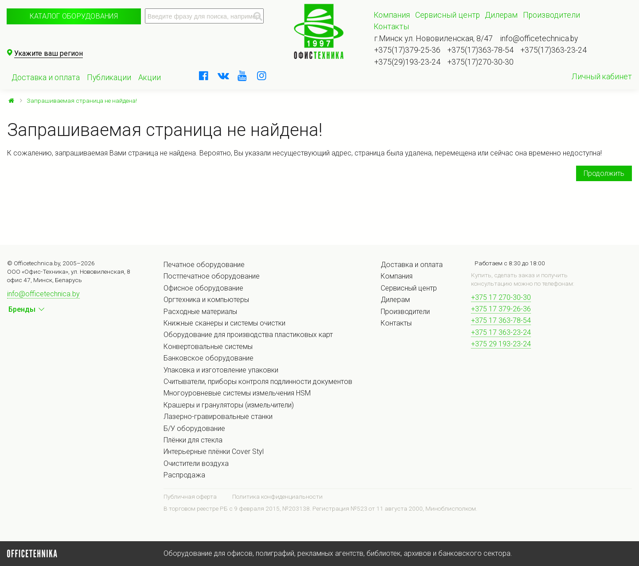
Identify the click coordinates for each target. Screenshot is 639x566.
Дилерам (501, 15)
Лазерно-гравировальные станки (218, 416)
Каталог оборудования (74, 16)
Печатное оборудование (204, 264)
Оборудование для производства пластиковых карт (248, 334)
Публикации (109, 77)
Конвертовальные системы (208, 346)
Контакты (391, 26)
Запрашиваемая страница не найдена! (82, 100)
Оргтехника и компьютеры (206, 299)
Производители (551, 15)
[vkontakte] (222, 76)
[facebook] (203, 76)
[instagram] (261, 76)
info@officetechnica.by (539, 38)
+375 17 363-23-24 (501, 332)
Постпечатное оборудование (212, 276)
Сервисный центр (447, 15)
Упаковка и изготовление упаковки (221, 370)
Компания (392, 15)
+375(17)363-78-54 (481, 50)
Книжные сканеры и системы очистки (224, 323)
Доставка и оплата (46, 77)
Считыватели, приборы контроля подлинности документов (258, 381)
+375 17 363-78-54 (501, 320)
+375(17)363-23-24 (554, 50)
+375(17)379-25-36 (407, 50)
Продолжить (604, 173)
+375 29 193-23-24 (501, 344)
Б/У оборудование (194, 428)
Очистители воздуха (196, 463)
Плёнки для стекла (193, 440)
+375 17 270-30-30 (501, 297)
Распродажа (184, 475)
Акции (149, 77)
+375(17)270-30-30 (481, 62)
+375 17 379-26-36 (501, 309)
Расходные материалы (200, 311)
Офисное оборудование (203, 288)
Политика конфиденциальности (277, 496)
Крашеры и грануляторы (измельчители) (229, 405)
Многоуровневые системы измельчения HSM (237, 393)
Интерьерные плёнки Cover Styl (214, 451)
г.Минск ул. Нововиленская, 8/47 (433, 38)
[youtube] (242, 76)
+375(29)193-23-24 (407, 62)
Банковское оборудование (208, 358)
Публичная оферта (190, 496)
